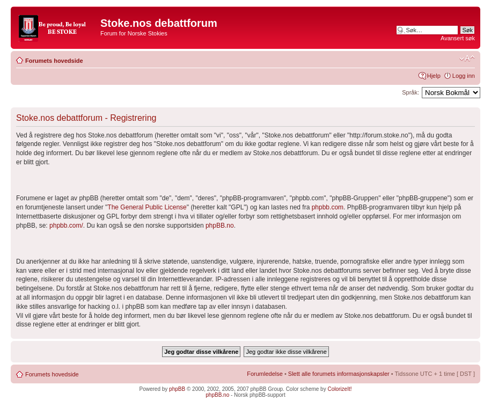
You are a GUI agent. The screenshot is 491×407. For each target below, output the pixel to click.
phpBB (177, 389)
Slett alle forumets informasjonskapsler (339, 373)
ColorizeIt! (339, 389)
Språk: (410, 92)
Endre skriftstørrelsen (467, 58)
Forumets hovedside (54, 60)
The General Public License (146, 207)
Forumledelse (265, 373)
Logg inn (463, 75)
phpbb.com (327, 207)
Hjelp (434, 75)
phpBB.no (220, 225)
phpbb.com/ (66, 225)
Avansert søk (458, 38)
